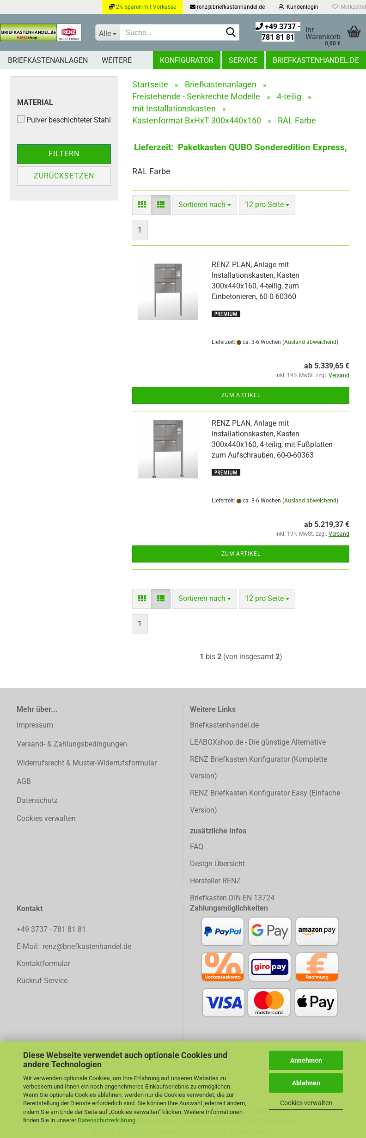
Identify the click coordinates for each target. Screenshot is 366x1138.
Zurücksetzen (64, 175)
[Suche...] (107, 32)
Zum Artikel (241, 395)
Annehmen (306, 1060)
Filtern (64, 153)
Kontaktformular (43, 963)
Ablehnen (306, 1083)
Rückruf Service (42, 980)
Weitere (117, 60)
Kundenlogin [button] (298, 7)
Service (243, 60)
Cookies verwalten (306, 1103)
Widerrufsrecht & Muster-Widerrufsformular (87, 763)
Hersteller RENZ (215, 880)
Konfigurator (187, 60)
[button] (142, 205)
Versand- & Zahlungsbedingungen (72, 744)
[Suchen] (230, 32)
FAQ (196, 846)
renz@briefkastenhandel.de (227, 7)
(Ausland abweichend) (310, 342)
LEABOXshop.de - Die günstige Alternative (258, 742)
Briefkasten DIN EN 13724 (232, 897)
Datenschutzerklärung (106, 1120)
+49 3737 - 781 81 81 (52, 929)
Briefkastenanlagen (48, 60)
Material (35, 102)
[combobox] (204, 205)
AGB (24, 781)
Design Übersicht (217, 863)
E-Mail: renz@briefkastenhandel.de (74, 946)
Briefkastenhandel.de (316, 60)
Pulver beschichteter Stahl (64, 119)
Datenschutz (37, 800)
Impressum (35, 725)
